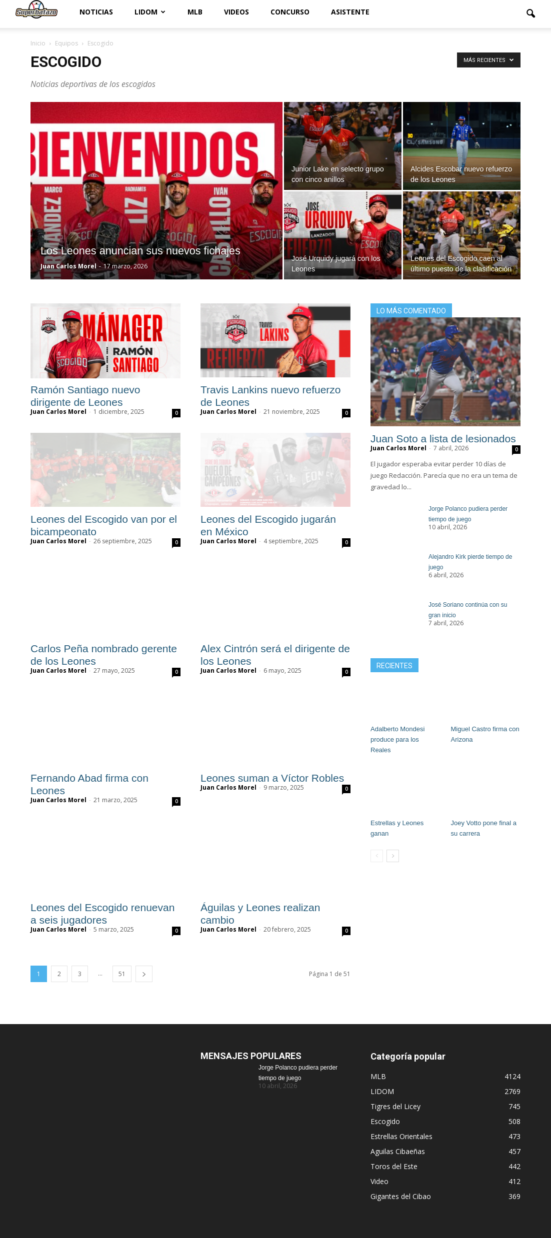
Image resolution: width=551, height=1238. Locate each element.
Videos (236, 11)
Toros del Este (394, 1166)
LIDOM (150, 11)
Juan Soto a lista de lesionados (443, 438)
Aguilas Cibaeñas (397, 1151)
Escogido (385, 1121)
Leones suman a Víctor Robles (275, 778)
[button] (530, 14)
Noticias (96, 11)
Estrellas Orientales (401, 1136)
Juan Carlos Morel (68, 266)
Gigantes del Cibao (400, 1196)
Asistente (350, 11)
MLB (195, 11)
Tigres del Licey (395, 1106)
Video (379, 1181)
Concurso (290, 11)
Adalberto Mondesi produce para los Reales (397, 739)
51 (122, 974)
